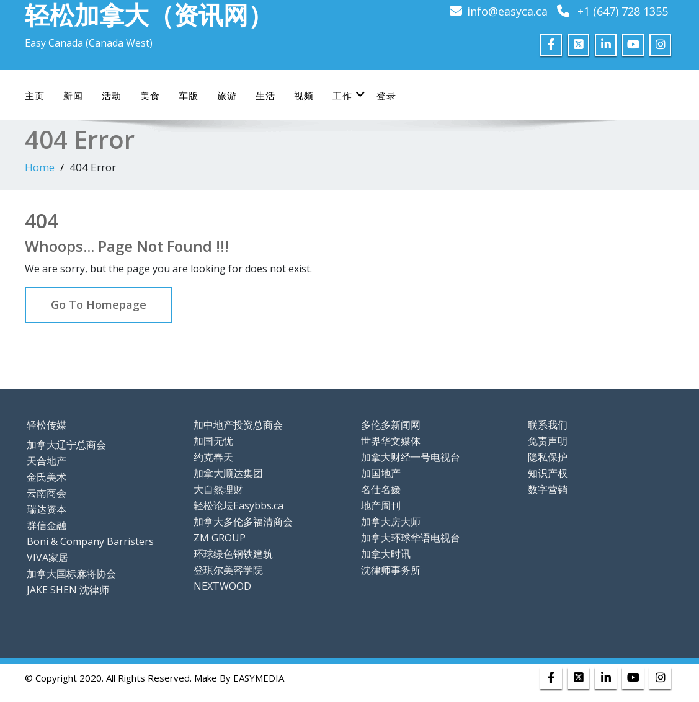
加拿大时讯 (386, 554)
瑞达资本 (46, 509)
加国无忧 (213, 441)
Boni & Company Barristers (90, 541)
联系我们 (548, 425)
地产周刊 (381, 505)
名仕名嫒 (381, 489)
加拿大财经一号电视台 (410, 457)
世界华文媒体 (391, 441)
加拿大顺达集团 (228, 473)
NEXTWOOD (222, 586)
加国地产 (381, 473)
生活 (265, 95)
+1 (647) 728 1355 (622, 11)
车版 (188, 95)
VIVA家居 (47, 557)
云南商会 (46, 493)
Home (40, 167)
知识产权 (548, 473)
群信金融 (46, 525)
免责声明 (548, 441)
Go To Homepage (98, 304)
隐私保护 (548, 457)
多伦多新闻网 (391, 425)
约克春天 (213, 457)
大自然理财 (218, 489)
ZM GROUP (220, 537)
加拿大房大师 (391, 521)
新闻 (73, 95)
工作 (349, 95)
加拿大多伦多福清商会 (243, 521)
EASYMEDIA (258, 678)
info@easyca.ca (507, 11)
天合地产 (46, 461)
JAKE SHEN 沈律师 (68, 590)
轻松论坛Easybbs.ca (238, 505)
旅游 (227, 95)
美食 (150, 95)
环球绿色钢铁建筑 (233, 554)
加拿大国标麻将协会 (71, 573)
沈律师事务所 (391, 570)
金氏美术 (46, 477)
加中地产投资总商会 (238, 425)
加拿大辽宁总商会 (66, 444)
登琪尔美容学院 (228, 570)
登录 (386, 95)
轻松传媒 (46, 425)
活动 (112, 95)
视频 (304, 95)
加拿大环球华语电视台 (410, 537)
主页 (35, 95)
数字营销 (548, 489)
